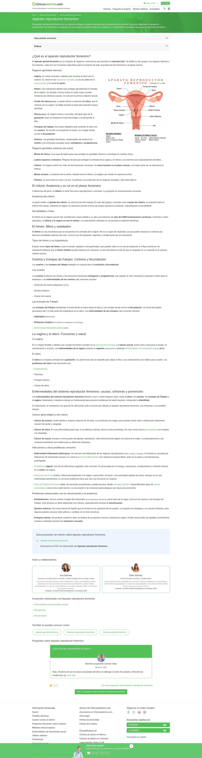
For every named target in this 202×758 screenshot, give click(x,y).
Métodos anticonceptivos (43, 728)
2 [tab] (53, 685)
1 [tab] (50, 685)
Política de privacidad (89, 720)
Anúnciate (165, 3)
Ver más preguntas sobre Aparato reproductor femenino (127, 685)
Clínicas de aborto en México (92, 735)
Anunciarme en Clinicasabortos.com (95, 712)
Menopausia (40, 610)
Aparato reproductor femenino (54, 540)
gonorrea (82, 457)
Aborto (35, 712)
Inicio (34, 15)
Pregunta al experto (122, 9)
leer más (72, 675)
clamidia (94, 457)
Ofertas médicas (140, 9)
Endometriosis (40, 369)
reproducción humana (106, 345)
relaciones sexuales (66, 80)
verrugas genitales (121, 484)
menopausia (150, 430)
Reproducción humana (47, 15)
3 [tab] (56, 685)
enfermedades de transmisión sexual (142, 348)
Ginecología (37, 739)
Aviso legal (84, 716)
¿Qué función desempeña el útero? (71, 648)
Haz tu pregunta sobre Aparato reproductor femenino (101, 692)
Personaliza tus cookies (136, 737)
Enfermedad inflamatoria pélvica (49, 328)
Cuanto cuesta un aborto (43, 720)
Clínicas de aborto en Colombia (93, 739)
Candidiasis (39, 466)
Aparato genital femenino (46, 632)
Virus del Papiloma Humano (47, 484)
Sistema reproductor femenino (80, 632)
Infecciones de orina (43, 475)
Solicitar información (98, 753)
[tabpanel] (101, 661)
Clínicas (107, 9)
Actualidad (154, 9)
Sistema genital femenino (114, 632)
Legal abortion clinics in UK (91, 742)
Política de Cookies (88, 724)
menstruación (40, 83)
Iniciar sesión (149, 3)
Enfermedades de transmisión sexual (51, 604)
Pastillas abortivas (40, 716)
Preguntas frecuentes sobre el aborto (49, 724)
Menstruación (40, 616)
